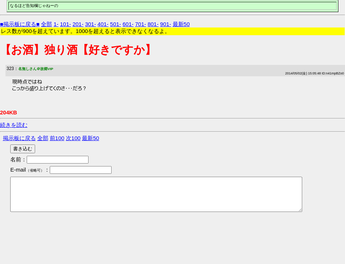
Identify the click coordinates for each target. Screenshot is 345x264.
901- (165, 24)
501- (115, 24)
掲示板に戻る (19, 138)
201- (77, 24)
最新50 (181, 24)
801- (152, 24)
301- (90, 24)
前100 (57, 138)
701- (140, 24)
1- (55, 24)
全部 (46, 24)
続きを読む (13, 125)
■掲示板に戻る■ (20, 24)
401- (103, 24)
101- (65, 24)
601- (128, 24)
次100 (73, 138)
